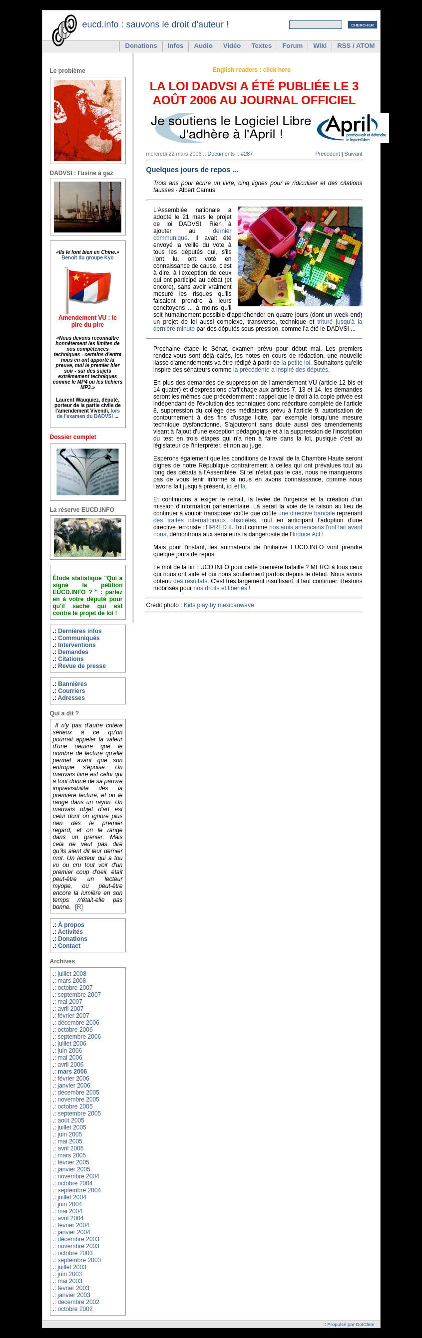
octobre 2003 (75, 1253)
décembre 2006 (78, 1022)
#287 (247, 154)
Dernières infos (80, 631)
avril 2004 (71, 1218)
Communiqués (79, 638)
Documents (221, 154)
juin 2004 (70, 1204)
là (243, 486)
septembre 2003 (79, 1260)
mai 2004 (70, 1211)
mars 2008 (72, 980)
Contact (69, 945)
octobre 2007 (75, 987)
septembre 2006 (79, 1036)
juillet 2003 (72, 1267)
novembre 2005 (78, 1099)
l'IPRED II (219, 527)
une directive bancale (306, 513)
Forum (292, 45)
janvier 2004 (74, 1232)
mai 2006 (70, 1057)
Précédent (327, 154)
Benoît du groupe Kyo (87, 257)
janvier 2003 (74, 1295)
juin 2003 (70, 1274)
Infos (176, 45)
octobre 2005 (75, 1106)
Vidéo (232, 45)
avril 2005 (71, 1148)
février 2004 (73, 1225)
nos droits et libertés (220, 588)
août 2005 (71, 1120)
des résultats (190, 581)
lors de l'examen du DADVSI (88, 413)
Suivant (353, 154)
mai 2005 (70, 1141)
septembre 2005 (79, 1113)
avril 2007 (71, 1008)
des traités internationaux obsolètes (204, 520)
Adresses (71, 697)
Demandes (73, 652)
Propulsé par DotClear (351, 1324)
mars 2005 (72, 1155)
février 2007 (73, 1015)
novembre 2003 (78, 1246)
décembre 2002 (78, 1302)
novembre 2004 (78, 1176)
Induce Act (306, 534)
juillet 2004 (72, 1197)
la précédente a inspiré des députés (280, 369)
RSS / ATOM (356, 45)
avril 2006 (71, 1064)
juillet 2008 (72, 973)
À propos (71, 924)
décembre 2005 (78, 1092)
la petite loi (296, 362)
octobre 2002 (75, 1309)
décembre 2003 (78, 1239)
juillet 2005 (72, 1127)
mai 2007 (70, 1001)
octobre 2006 (75, 1029)
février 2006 (73, 1078)
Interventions (77, 645)
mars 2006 (72, 1071)
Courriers (71, 690)
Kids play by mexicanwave (219, 605)
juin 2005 (70, 1134)
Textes (261, 45)
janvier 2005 (74, 1169)
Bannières (72, 683)
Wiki (320, 45)
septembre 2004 (79, 1190)
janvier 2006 (74, 1085)
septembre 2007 (79, 994)
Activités (70, 931)
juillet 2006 (72, 1043)
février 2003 (73, 1288)
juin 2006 (70, 1050)
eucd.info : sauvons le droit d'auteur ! (155, 24)
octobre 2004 (75, 1183)
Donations (141, 45)
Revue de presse (82, 666)
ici (229, 486)
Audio (203, 45)
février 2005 (73, 1162)
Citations (70, 659)
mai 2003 (70, 1281)
